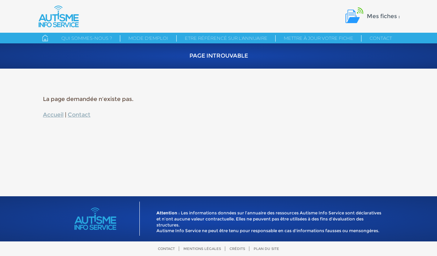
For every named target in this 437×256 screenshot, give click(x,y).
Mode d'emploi (148, 38)
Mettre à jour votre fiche (318, 38)
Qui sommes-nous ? (86, 38)
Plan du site (266, 248)
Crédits (237, 248)
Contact (381, 38)
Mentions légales (202, 248)
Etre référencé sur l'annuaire (226, 38)
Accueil (53, 114)
